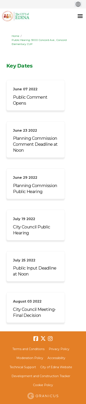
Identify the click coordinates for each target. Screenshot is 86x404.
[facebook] (35, 338)
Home (15, 36)
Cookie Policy (43, 385)
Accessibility (56, 358)
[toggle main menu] (80, 16)
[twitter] (43, 338)
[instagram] (50, 338)
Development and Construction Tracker (40, 376)
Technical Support (23, 367)
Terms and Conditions (28, 349)
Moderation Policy (29, 358)
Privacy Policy (59, 349)
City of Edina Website (56, 367)
